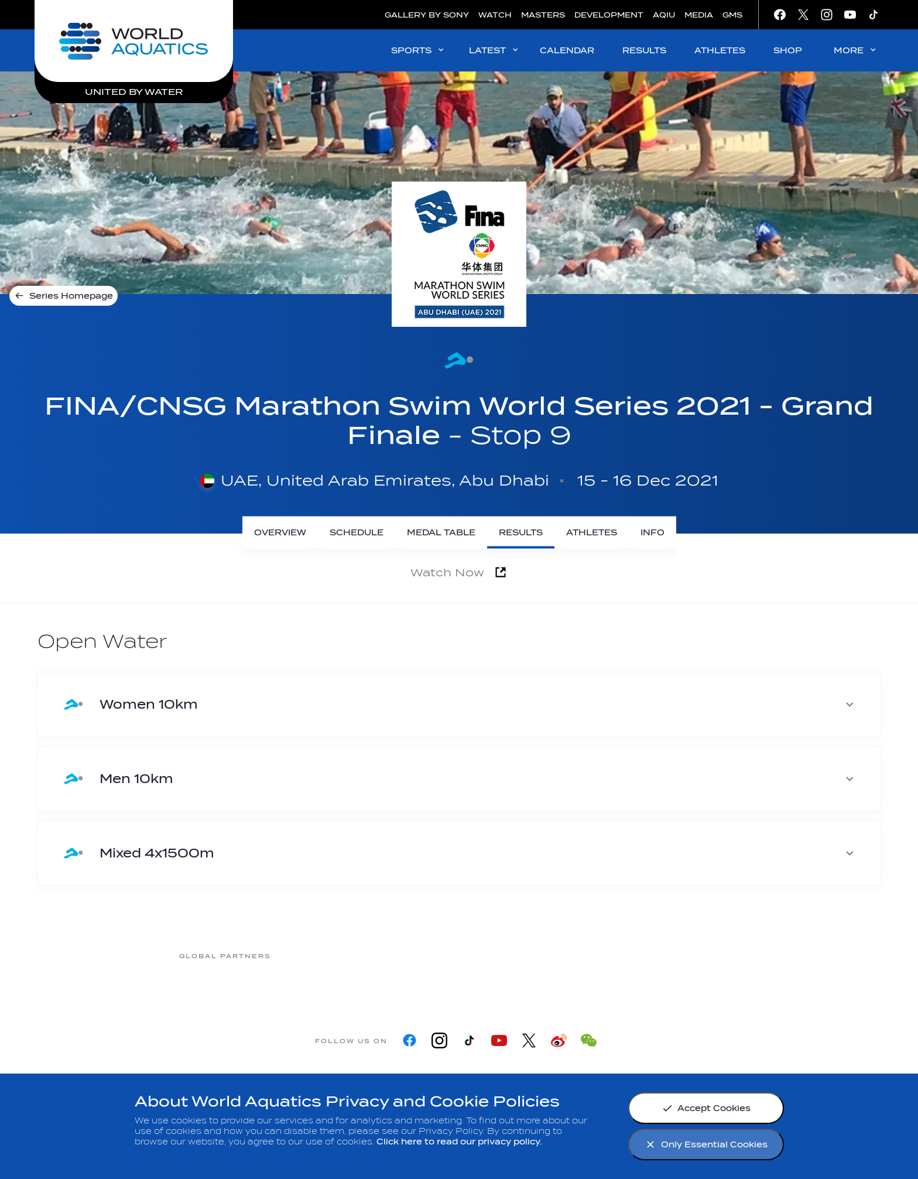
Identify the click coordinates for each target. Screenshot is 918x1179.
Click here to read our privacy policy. (459, 1141)
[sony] (599, 955)
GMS (732, 15)
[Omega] (505, 955)
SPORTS (418, 50)
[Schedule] (356, 533)
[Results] (520, 533)
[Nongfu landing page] (412, 955)
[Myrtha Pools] (318, 955)
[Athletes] (591, 533)
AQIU (664, 15)
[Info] (652, 533)
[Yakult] (693, 955)
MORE (856, 50)
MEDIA (698, 15)
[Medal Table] (441, 533)
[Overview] (280, 533)
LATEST (494, 50)
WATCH (495, 15)
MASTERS (543, 15)
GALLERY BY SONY (427, 15)
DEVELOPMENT (608, 15)
